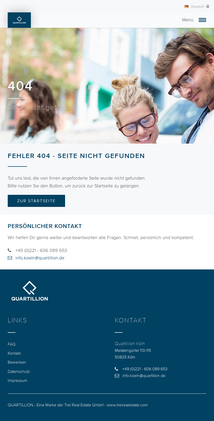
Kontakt (14, 353)
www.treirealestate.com (127, 404)
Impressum (17, 380)
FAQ (11, 344)
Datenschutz (19, 371)
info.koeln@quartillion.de (39, 257)
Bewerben (17, 362)
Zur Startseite (36, 200)
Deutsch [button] (194, 6)
